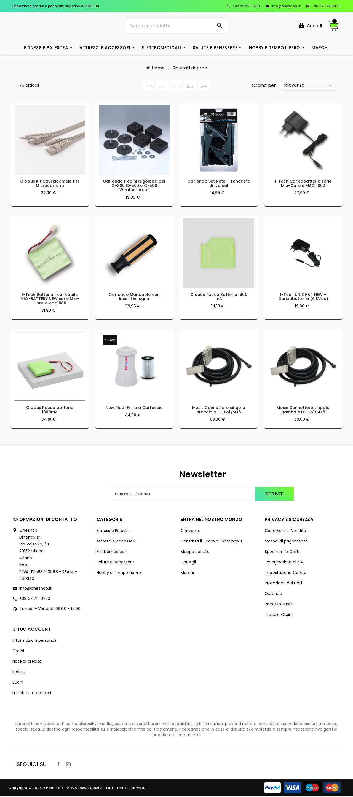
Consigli (188, 563)
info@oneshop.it (283, 6)
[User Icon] (310, 26)
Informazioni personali (34, 641)
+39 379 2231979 (323, 6)
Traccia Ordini (279, 615)
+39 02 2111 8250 (243, 6)
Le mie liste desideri (31, 694)
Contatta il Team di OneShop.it (211, 542)
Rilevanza (308, 86)
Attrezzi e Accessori (116, 542)
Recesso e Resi (279, 605)
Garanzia (273, 594)
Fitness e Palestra (114, 531)
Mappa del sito (195, 552)
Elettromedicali (111, 552)
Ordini (18, 652)
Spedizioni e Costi (282, 552)
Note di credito (27, 662)
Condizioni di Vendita (285, 531)
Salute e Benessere (115, 563)
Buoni (17, 683)
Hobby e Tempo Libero (119, 573)
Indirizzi (19, 673)
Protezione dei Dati (283, 584)
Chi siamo (190, 531)
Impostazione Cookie (285, 573)
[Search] (219, 26)
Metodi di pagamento (286, 542)
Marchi (187, 573)
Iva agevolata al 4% (284, 563)
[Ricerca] (168, 26)
